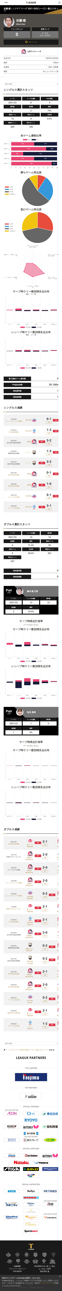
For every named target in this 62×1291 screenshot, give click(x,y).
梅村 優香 (30, 898)
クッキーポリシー (46, 1283)
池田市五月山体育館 (13, 1013)
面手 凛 (30, 1002)
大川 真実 (30, 963)
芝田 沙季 (28, 431)
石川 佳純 (30, 1000)
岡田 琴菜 (30, 961)
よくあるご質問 (45, 1269)
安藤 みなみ (29, 948)
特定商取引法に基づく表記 (44, 1266)
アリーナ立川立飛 (13, 497)
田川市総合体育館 (13, 475)
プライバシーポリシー (17, 1269)
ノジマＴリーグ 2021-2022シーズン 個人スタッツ (27, 1050)
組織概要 (17, 1266)
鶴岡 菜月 (29, 950)
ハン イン (28, 452)
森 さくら (30, 844)
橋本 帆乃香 (29, 859)
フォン (30, 1026)
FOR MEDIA (17, 1271)
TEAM (5, 2)
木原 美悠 (28, 496)
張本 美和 (28, 420)
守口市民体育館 (14, 432)
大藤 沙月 (30, 924)
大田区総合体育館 (13, 844)
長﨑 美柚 (30, 846)
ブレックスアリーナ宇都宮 (13, 421)
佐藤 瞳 (29, 441)
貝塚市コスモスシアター (13, 909)
